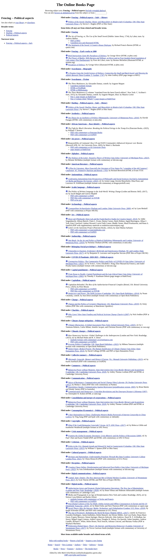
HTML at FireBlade (78, 88)
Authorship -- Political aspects (83, 236)
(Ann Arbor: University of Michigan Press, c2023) (108, 158)
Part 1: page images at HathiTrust (83, 97)
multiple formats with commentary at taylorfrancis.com (91, 340)
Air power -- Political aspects (83, 139)
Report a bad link (76, 541)
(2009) (104, 436)
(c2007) (98, 314)
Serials (100, 545)
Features (70, 549)
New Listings (67, 545)
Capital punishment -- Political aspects (87, 270)
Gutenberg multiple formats (81, 86)
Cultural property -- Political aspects (86, 452)
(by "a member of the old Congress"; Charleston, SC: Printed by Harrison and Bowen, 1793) (107, 169)
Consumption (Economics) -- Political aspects (90, 410)
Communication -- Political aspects (86, 378)
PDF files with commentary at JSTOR (85, 198)
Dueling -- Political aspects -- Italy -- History (89, 103)
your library (19, 23)
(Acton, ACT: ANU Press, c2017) (97, 425)
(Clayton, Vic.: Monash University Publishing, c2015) (105, 359)
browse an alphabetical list (64, 13)
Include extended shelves (95, 11)
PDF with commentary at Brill (82, 196)
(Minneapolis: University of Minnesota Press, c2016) (103, 118)
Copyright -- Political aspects (83, 421)
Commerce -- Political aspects (84, 366)
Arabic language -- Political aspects (85, 187)
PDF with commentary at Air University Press (88, 147)
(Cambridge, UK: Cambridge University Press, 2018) (105, 371)
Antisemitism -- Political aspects (84, 175)
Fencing (9, 31)
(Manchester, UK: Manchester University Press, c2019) (103, 304)
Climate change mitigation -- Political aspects (90, 321)
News (63, 549)
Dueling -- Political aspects (16, 33)
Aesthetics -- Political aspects (83, 113)
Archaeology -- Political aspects (84, 204)
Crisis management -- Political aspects (87, 431)
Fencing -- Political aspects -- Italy (19, 43)
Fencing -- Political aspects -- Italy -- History (90, 17)
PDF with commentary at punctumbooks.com (87, 230)
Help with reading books (58, 541)
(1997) (107, 392)
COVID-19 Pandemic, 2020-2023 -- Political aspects (92, 257)
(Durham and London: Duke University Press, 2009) (99, 208)
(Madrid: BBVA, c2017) (98, 513)
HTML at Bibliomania (78, 90)
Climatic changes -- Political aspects (86, 331)
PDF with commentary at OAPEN (83, 135)
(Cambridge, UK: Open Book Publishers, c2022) (93, 344)
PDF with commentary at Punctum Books (86, 133)
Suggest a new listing (94, 541)
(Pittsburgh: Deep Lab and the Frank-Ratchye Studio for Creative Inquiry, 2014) (102, 219)
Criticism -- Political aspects (83, 442)
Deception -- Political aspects (83, 463)
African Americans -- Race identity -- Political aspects (93, 124)
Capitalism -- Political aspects (84, 280)
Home (50, 545)
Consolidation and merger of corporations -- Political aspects (96, 398)
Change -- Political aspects (82, 300)
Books (56, 549)
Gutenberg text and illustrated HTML (84, 43)
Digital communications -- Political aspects (89, 473)
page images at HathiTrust (80, 149)
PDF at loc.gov (76, 200)
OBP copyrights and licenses (75, 555)
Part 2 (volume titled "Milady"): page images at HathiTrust (92, 99)
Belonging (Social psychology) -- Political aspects (91, 247)
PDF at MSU (75, 41)
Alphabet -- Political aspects (82, 154)
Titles (85, 545)
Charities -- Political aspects (83, 310)
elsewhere (31, 23)
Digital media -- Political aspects (85, 484)
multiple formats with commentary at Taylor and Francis (92, 499)
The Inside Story (91, 549)
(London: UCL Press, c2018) (106, 508)
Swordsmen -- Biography (82, 69)
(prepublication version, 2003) (102, 387)
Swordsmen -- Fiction (80, 79)
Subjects (92, 545)
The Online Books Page (75, 5)
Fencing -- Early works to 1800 (84, 51)
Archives (79, 549)
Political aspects (12, 35)
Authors (77, 545)
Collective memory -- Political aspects (87, 355)
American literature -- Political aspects (87, 164)
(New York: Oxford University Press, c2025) (102, 325)
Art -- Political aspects (80, 215)
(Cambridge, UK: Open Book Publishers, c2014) (103, 293)
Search (57, 545)
